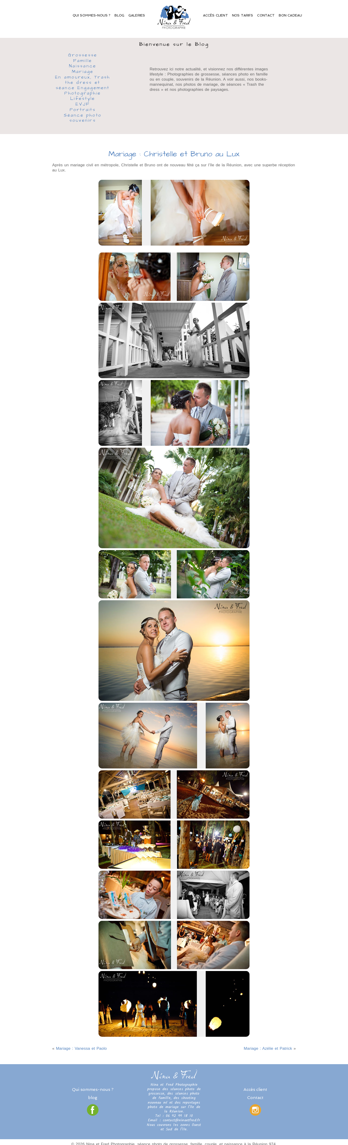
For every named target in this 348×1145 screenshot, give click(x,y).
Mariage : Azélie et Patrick (268, 1048)
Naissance (82, 66)
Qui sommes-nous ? (92, 15)
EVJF (83, 104)
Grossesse (82, 55)
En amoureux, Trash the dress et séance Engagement (82, 83)
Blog (119, 15)
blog (92, 1097)
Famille (82, 61)
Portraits (83, 110)
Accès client (215, 15)
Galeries (136, 15)
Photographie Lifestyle (82, 96)
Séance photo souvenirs (83, 118)
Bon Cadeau (290, 15)
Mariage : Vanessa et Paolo (81, 1048)
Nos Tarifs (242, 15)
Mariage (83, 72)
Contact (266, 15)
